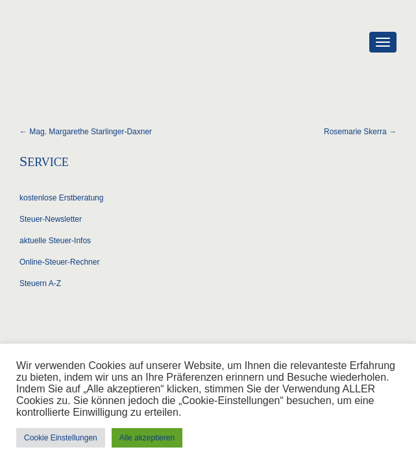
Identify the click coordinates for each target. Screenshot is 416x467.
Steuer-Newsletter (50, 219)
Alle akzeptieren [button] (147, 437)
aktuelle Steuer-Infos (55, 240)
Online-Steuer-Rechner (59, 262)
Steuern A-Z (40, 283)
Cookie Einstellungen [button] (60, 437)
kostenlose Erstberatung (61, 197)
